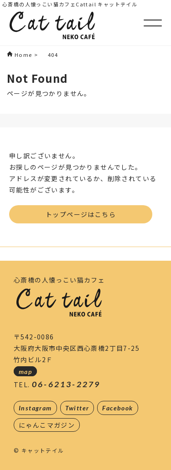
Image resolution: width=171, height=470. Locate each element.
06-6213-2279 (66, 384)
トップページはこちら (81, 214)
